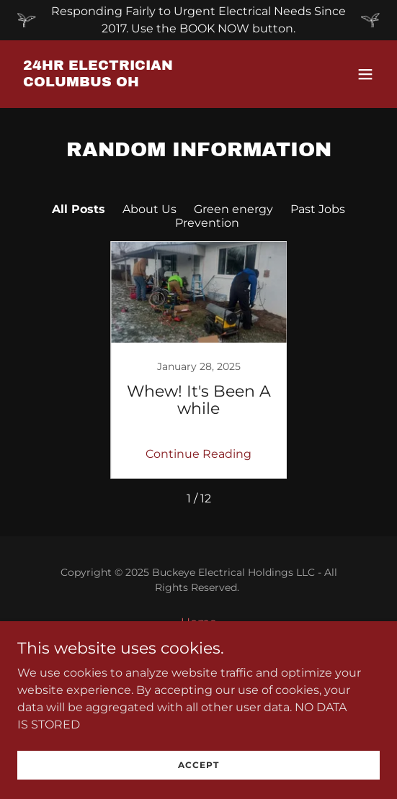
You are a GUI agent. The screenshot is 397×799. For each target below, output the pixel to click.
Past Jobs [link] (317, 209)
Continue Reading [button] (198, 454)
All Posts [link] (78, 209)
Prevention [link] (207, 223)
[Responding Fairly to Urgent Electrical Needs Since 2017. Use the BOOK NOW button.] (198, 20)
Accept (198, 764)
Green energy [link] (233, 209)
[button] (365, 74)
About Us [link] (149, 209)
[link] (144, 82)
